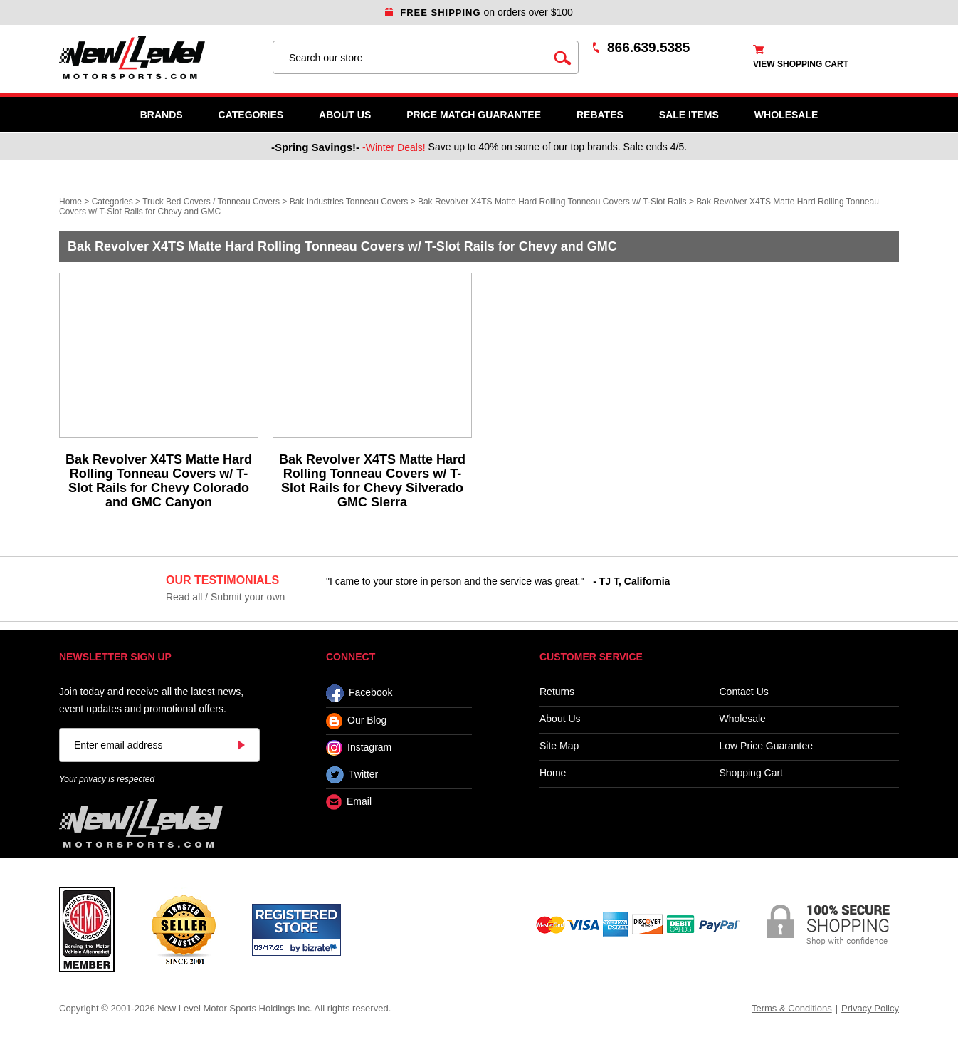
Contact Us (744, 692)
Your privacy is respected (106, 779)
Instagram (358, 748)
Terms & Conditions (792, 1008)
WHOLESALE (786, 114)
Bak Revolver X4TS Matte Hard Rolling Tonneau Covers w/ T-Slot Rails (552, 202)
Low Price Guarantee (767, 746)
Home (70, 202)
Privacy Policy (870, 1008)
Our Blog (356, 721)
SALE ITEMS (689, 114)
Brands (161, 114)
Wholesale (743, 719)
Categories (251, 114)
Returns (556, 692)
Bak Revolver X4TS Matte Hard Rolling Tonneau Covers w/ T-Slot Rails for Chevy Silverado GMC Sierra (372, 480)
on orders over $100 (479, 12)
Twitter (352, 774)
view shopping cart (800, 64)
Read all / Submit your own (225, 597)
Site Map (559, 746)
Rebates (600, 114)
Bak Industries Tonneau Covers (349, 202)
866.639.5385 (648, 47)
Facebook (359, 693)
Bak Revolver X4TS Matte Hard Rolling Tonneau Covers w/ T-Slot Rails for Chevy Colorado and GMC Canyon (158, 480)
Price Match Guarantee (473, 114)
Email (349, 802)
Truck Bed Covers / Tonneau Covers (211, 202)
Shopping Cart (752, 773)
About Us (345, 114)
